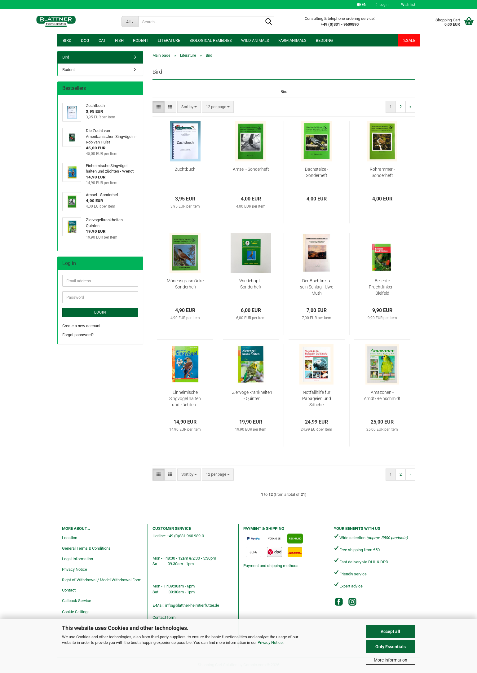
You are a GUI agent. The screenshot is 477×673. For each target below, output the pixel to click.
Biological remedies (210, 40)
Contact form (163, 617)
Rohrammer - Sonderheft (382, 172)
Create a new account (81, 325)
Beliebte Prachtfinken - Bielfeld (382, 287)
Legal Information (77, 558)
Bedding (324, 40)
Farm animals (292, 40)
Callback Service (76, 600)
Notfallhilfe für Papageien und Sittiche (316, 398)
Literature (169, 40)
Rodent (140, 40)
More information (390, 660)
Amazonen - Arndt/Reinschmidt (382, 395)
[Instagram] (352, 602)
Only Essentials (390, 646)
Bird (67, 40)
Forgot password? (78, 334)
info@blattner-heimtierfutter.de (192, 605)
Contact (69, 590)
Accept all (390, 631)
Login (100, 312)
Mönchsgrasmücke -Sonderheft (185, 283)
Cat (102, 40)
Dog (85, 40)
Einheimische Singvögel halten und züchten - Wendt (185, 399)
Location (69, 537)
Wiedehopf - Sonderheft (250, 283)
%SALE (409, 40)
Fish (119, 40)
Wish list (406, 4)
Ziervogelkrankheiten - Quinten (252, 395)
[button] (361, 4)
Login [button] (382, 4)
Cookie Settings (76, 611)
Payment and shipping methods (270, 565)
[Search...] (129, 21)
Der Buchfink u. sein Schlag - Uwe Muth (316, 287)
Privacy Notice (270, 642)
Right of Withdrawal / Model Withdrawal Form (101, 580)
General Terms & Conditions (86, 548)
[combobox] (189, 107)
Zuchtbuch (185, 169)
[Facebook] (339, 602)
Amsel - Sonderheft (251, 169)
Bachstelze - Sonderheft (316, 172)
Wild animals (255, 40)
